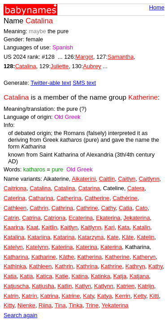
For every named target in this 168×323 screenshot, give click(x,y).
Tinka (75, 305)
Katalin (141, 227)
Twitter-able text (50, 82)
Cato (141, 208)
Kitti (154, 295)
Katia (10, 276)
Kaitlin (49, 227)
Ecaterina (81, 217)
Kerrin (122, 295)
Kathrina (87, 266)
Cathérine (125, 198)
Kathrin (64, 266)
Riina (45, 305)
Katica (44, 276)
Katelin (145, 237)
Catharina (41, 198)
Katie (61, 276)
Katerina (62, 247)
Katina (80, 276)
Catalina (25, 66)
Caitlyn (126, 178)
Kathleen (40, 266)
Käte (128, 237)
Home (156, 7)
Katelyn (13, 247)
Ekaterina (108, 217)
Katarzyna (91, 237)
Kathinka (15, 266)
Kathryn (135, 266)
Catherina (69, 198)
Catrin (11, 217)
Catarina (89, 188)
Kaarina (13, 227)
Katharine (43, 256)
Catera (135, 188)
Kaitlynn (91, 227)
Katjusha (43, 286)
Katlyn (83, 286)
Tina (60, 305)
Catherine (97, 198)
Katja (119, 276)
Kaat (32, 227)
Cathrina (62, 208)
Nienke (26, 305)
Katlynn (103, 286)
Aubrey (92, 66)
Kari (109, 227)
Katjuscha (16, 286)
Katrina (49, 295)
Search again (20, 315)
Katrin (11, 295)
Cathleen (15, 208)
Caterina (14, 198)
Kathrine (111, 266)
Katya (104, 295)
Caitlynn (149, 178)
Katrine (71, 295)
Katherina (89, 256)
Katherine (117, 256)
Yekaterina (115, 305)
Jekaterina (137, 217)
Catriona (54, 217)
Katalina (14, 237)
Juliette (60, 66)
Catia (125, 208)
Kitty (9, 305)
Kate (113, 237)
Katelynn (37, 247)
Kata (123, 227)
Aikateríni (83, 178)
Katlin (64, 286)
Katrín (29, 295)
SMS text (84, 82)
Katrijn (146, 286)
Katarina (64, 237)
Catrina (31, 217)
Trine (92, 305)
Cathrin (39, 208)
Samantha (121, 56)
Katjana (139, 276)
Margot (84, 56)
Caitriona (15, 188)
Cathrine (87, 208)
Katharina (16, 256)
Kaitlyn (69, 227)
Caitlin (107, 178)
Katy (88, 295)
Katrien (125, 286)
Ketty (140, 295)
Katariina (38, 237)
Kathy (155, 266)
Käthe (66, 256)
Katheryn (144, 256)
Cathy (108, 208)
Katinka (100, 276)
